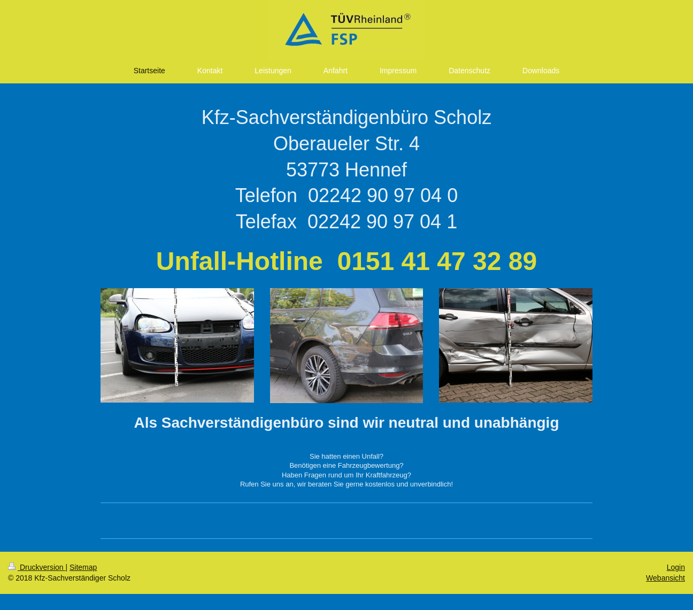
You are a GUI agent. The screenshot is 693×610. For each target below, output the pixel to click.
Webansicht (665, 578)
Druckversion (36, 567)
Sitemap (83, 567)
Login (676, 567)
